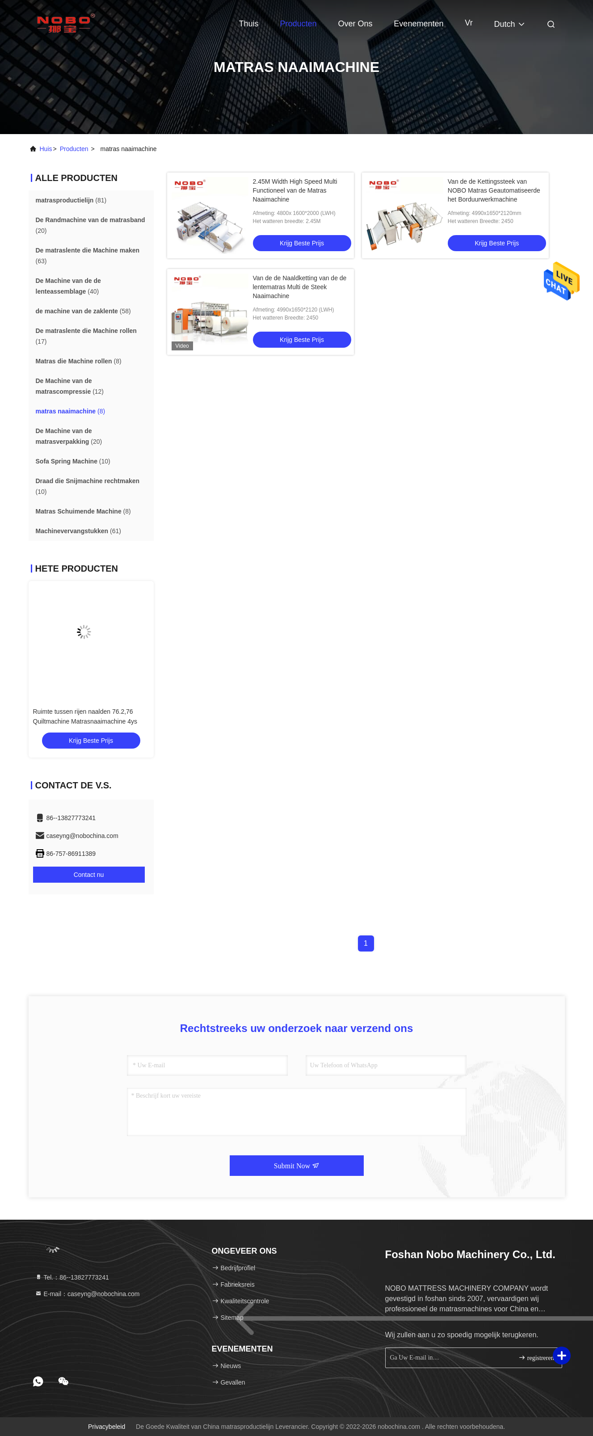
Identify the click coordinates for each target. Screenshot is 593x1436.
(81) (71, 200)
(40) (68, 286)
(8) (79, 361)
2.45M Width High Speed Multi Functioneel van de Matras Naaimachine (295, 190)
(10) (73, 461)
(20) (90, 225)
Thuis (249, 23)
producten (74, 148)
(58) (83, 311)
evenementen (418, 23)
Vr (468, 22)
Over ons (355, 23)
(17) (86, 336)
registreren (536, 1357)
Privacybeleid (106, 1426)
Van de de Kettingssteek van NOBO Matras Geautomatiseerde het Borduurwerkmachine (494, 190)
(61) (78, 531)
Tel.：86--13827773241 (72, 1277)
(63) (88, 256)
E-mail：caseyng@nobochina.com (87, 1293)
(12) (70, 386)
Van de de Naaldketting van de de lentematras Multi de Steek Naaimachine (300, 286)
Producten (298, 23)
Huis (46, 148)
